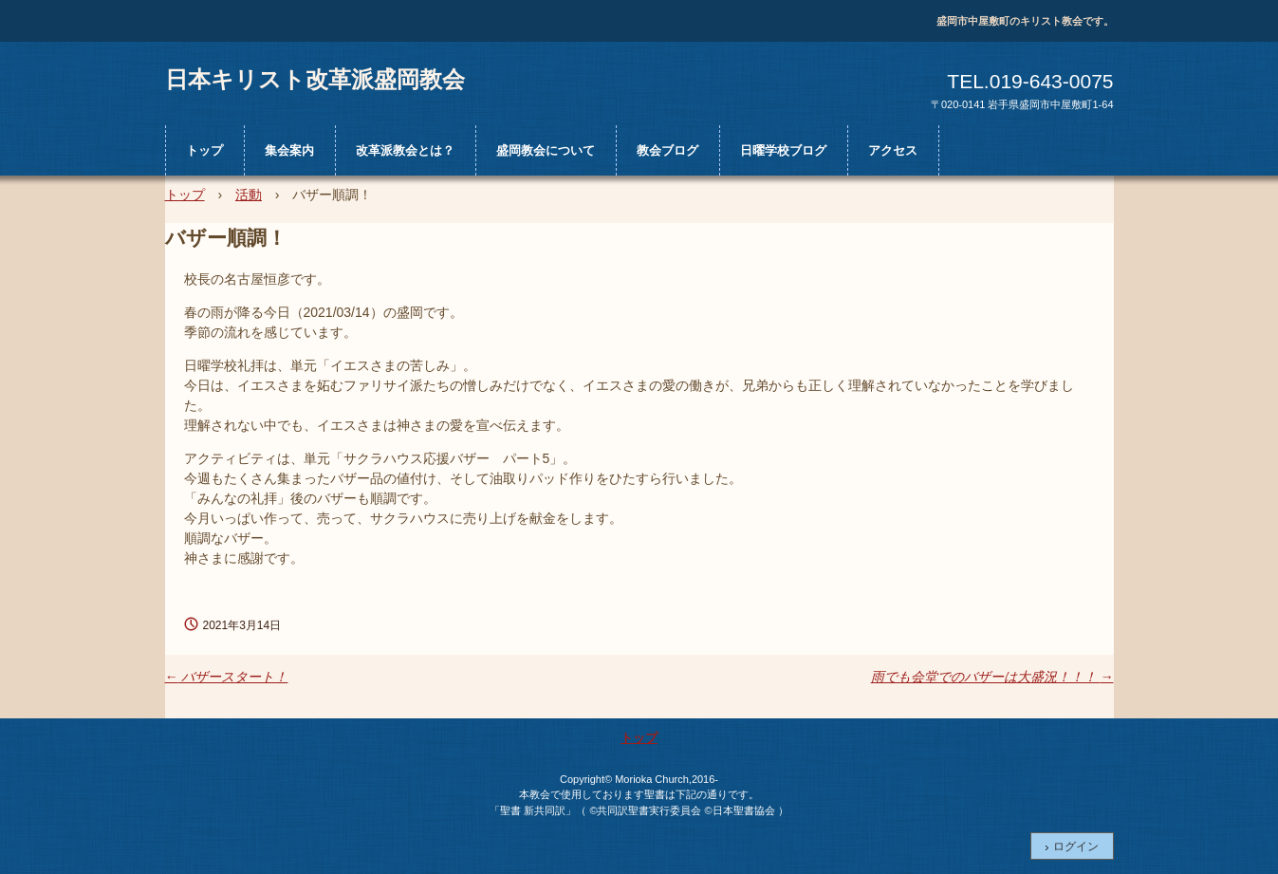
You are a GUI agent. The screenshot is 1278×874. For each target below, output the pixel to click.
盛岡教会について (545, 150)
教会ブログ (667, 150)
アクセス (892, 150)
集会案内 (289, 150)
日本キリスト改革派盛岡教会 (315, 78)
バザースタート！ (226, 676)
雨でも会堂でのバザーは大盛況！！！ (992, 676)
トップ (204, 150)
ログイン (1076, 846)
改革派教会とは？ (405, 150)
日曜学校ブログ (783, 150)
